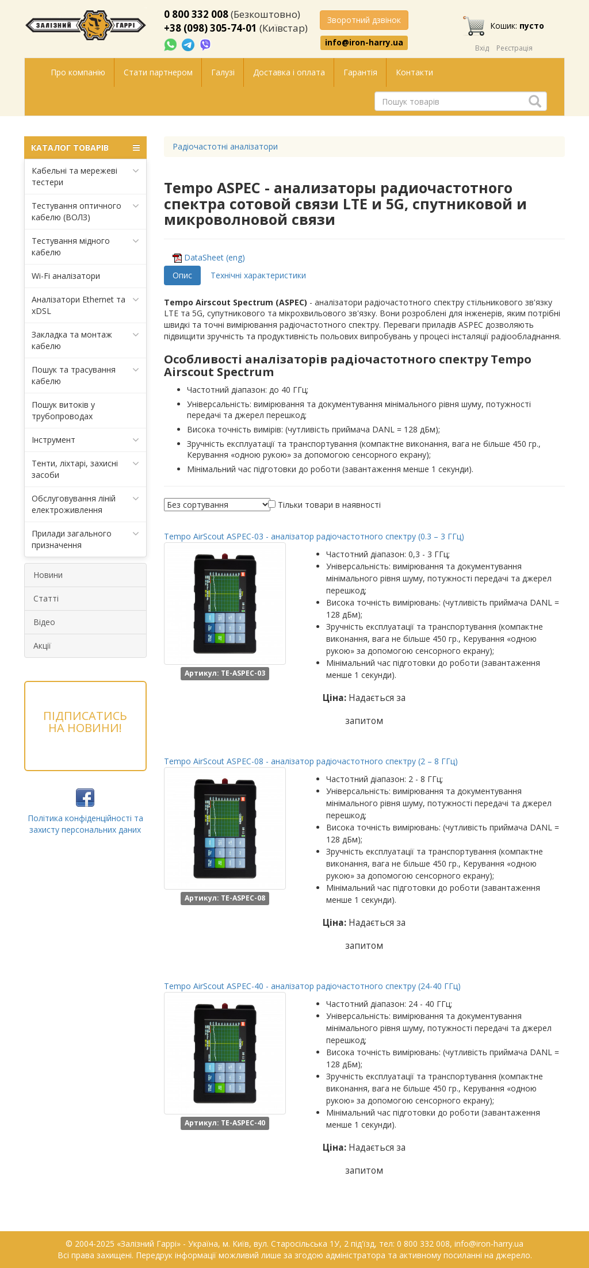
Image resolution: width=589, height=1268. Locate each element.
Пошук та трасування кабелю (85, 375)
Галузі (223, 72)
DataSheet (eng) (214, 257)
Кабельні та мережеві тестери (85, 176)
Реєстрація (514, 48)
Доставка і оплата (289, 72)
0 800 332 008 (196, 14)
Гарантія (360, 72)
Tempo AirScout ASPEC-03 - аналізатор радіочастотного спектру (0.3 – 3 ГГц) (314, 536)
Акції (42, 645)
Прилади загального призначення (85, 539)
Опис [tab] (182, 275)
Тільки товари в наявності (329, 504)
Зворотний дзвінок (364, 19)
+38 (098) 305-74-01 (210, 28)
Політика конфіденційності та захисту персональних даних (85, 824)
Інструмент (85, 440)
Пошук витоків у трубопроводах (63, 410)
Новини (48, 574)
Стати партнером (158, 72)
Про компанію (78, 72)
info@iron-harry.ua (364, 42)
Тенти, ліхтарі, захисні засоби (85, 469)
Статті (46, 598)
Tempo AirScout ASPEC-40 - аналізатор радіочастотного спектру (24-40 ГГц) (312, 985)
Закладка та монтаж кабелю (85, 340)
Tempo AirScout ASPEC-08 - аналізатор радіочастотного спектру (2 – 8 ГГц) (311, 761)
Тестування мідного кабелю (85, 246)
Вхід (482, 48)
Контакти (414, 72)
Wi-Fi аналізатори (66, 275)
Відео (44, 621)
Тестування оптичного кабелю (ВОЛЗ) (85, 211)
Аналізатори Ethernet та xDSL (85, 305)
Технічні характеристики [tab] (258, 275)
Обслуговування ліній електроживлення (85, 504)
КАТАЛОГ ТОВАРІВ (85, 147)
